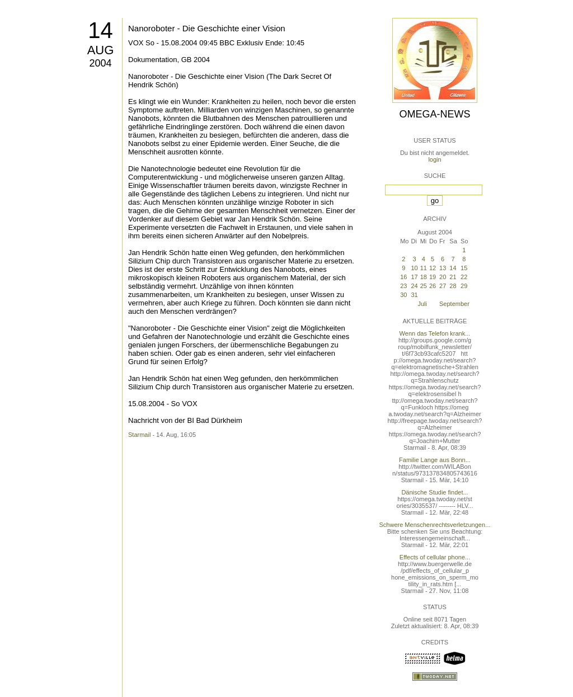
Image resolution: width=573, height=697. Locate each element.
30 (403, 294)
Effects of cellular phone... (435, 557)
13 (442, 268)
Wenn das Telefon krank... (435, 333)
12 (432, 268)
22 (464, 277)
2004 (100, 63)
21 (452, 277)
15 (464, 268)
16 (403, 277)
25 (423, 285)
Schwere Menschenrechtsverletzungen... (435, 524)
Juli (422, 303)
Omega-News (434, 114)
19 (432, 277)
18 (423, 277)
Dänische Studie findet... (434, 492)
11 (423, 268)
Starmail (139, 434)
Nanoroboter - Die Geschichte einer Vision (206, 28)
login (434, 159)
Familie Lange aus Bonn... (435, 459)
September (454, 303)
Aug (100, 50)
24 (414, 285)
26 (432, 285)
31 (414, 294)
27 (442, 285)
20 (442, 277)
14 (100, 30)
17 (414, 277)
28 (452, 285)
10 (414, 268)
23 (403, 285)
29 (464, 285)
